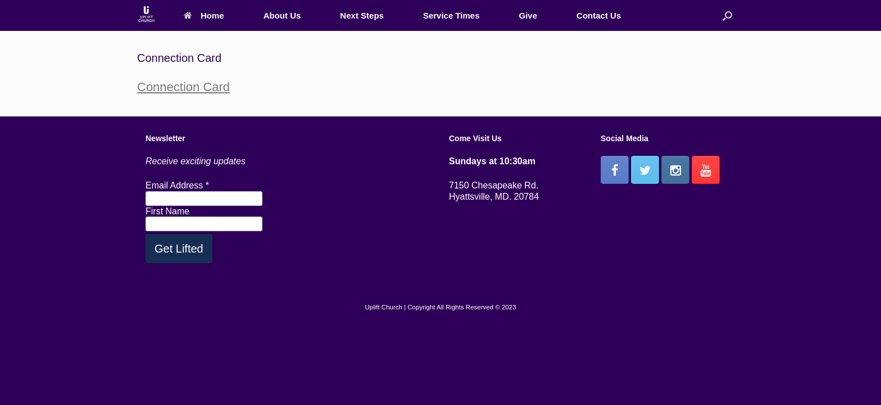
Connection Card (183, 87)
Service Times (451, 15)
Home (204, 15)
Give (528, 15)
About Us (282, 15)
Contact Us (598, 15)
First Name (167, 211)
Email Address (177, 185)
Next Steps (362, 15)
